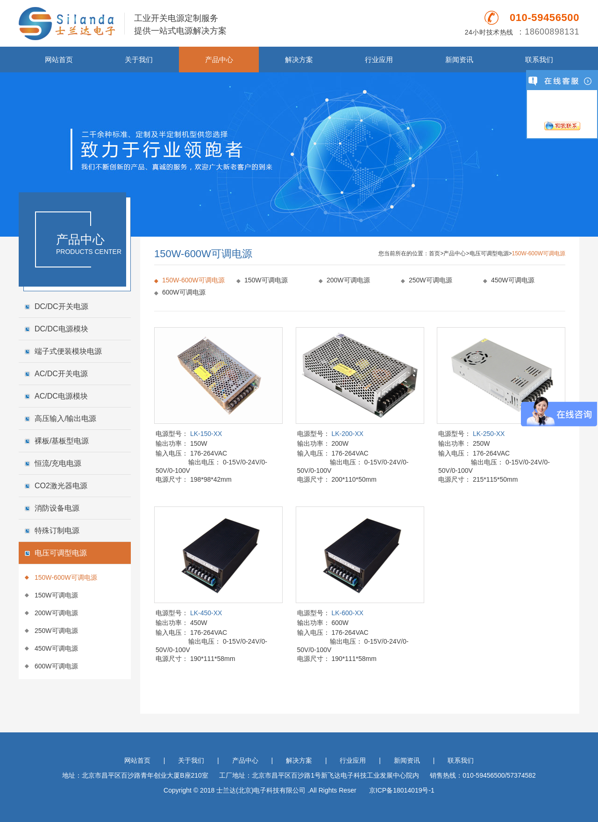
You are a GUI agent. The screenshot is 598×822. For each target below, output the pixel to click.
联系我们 (539, 59)
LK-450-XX (206, 613)
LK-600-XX (347, 613)
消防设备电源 (57, 508)
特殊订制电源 (57, 530)
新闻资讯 (459, 59)
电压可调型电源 (61, 553)
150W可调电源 (56, 595)
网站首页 (59, 59)
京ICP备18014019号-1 (401, 790)
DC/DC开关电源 (61, 306)
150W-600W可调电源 (66, 577)
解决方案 (299, 59)
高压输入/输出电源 (65, 418)
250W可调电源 (56, 630)
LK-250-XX (489, 433)
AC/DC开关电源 (61, 374)
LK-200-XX (347, 433)
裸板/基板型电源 (62, 441)
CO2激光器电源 (61, 486)
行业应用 (379, 59)
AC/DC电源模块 (61, 396)
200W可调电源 (56, 613)
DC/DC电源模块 (61, 329)
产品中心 (219, 59)
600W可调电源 (56, 666)
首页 (434, 253)
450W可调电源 (56, 648)
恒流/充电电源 (58, 463)
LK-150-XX (206, 433)
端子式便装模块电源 (68, 351)
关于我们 (139, 59)
